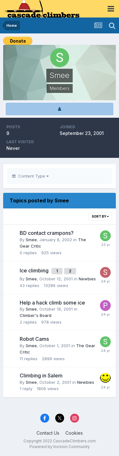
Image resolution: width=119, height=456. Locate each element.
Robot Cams (34, 339)
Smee (31, 239)
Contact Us (47, 433)
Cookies (74, 433)
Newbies (87, 278)
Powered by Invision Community (60, 446)
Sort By (100, 216)
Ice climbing (35, 270)
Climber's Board (35, 315)
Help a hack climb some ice (52, 302)
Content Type (30, 176)
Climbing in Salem (41, 375)
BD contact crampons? (47, 233)
